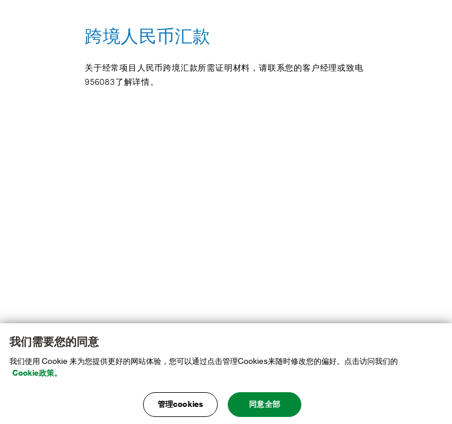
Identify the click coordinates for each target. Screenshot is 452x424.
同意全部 (264, 404)
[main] (226, 373)
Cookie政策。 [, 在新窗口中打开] (37, 373)
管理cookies (180, 404)
